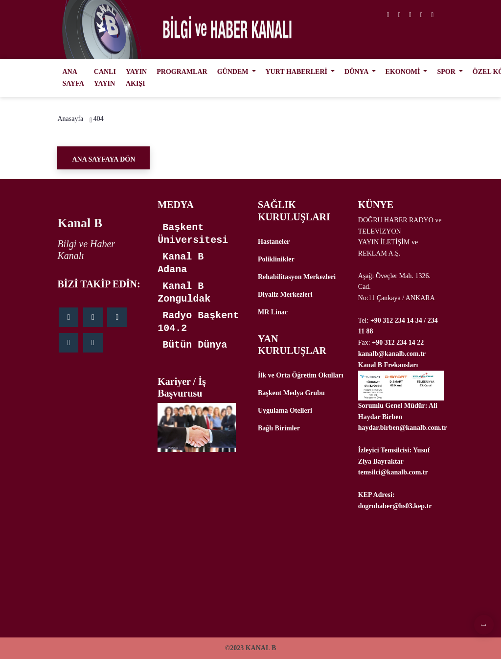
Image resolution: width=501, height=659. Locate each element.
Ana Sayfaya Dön (103, 159)
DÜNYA (357, 71)
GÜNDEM (233, 71)
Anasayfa (70, 118)
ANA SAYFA (73, 77)
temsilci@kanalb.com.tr (393, 472)
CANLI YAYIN (105, 77)
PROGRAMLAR (182, 71)
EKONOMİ (404, 71)
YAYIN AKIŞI (136, 77)
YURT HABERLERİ (297, 71)
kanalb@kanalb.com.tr (392, 353)
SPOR (447, 71)
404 (98, 118)
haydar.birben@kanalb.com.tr (402, 427)
